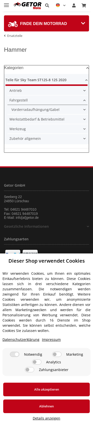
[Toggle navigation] (6, 3)
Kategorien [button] (13, 68)
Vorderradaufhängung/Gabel (35, 109)
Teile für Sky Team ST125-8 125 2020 (35, 79)
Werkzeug (17, 128)
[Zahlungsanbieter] (29, 369)
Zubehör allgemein (25, 138)
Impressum (51, 339)
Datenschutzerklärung (20, 339)
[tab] (46, 23)
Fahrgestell (18, 100)
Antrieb (15, 90)
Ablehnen (46, 406)
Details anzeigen (46, 418)
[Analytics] (36, 362)
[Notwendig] (14, 354)
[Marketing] (57, 354)
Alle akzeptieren (46, 389)
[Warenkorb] (84, 5)
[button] (47, 5)
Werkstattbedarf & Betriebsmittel (36, 119)
